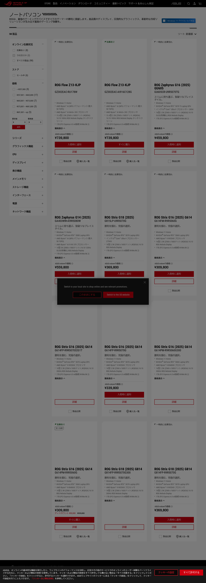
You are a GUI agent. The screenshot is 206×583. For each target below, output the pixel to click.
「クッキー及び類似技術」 (43, 578)
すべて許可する (191, 572)
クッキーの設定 (166, 572)
